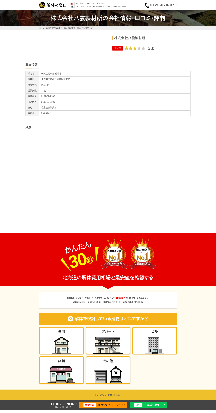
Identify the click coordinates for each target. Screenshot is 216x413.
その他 (108, 361)
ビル (154, 331)
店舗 (61, 361)
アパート (108, 331)
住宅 (61, 331)
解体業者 (71, 28)
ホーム (41, 28)
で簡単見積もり (148, 405)
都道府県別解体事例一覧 (56, 28)
